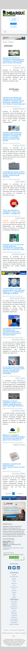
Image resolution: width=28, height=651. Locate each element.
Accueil (5, 42)
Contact (5, 630)
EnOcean (10, 42)
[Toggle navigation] (5, 31)
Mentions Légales (20, 633)
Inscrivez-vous (14, 557)
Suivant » (20, 493)
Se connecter (13, 26)
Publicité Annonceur (7, 633)
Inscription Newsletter (14, 19)
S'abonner (13, 23)
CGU (13, 636)
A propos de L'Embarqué (17, 630)
